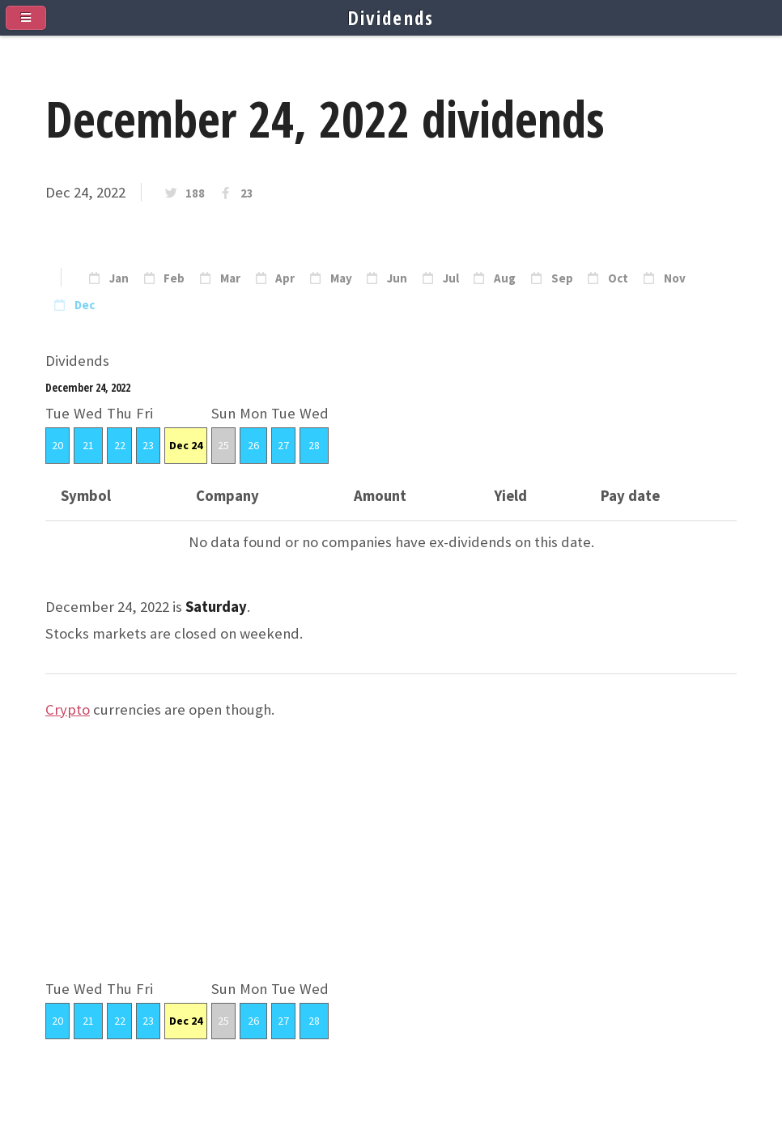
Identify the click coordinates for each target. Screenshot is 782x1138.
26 (253, 445)
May (341, 278)
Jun (397, 278)
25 (223, 445)
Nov (675, 278)
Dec (84, 305)
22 (119, 445)
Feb (174, 278)
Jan (119, 278)
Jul (451, 278)
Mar (230, 278)
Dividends (391, 18)
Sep (562, 278)
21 (88, 445)
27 (283, 445)
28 (314, 445)
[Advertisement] (391, 862)
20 (57, 445)
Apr (285, 278)
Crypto (67, 709)
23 (246, 193)
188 (195, 193)
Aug (505, 278)
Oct (618, 278)
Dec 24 (185, 445)
